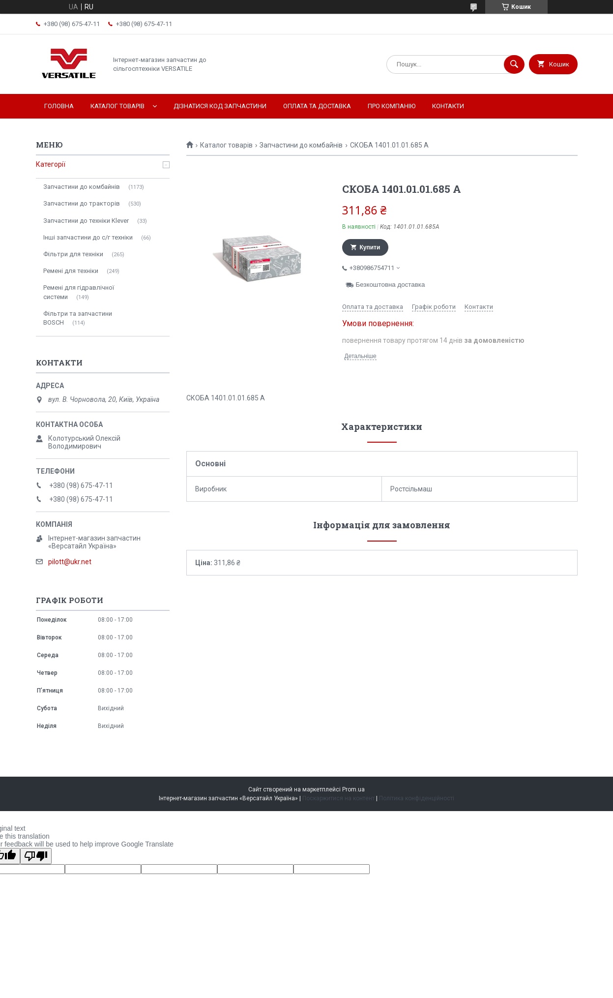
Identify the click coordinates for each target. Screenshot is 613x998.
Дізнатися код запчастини (220, 106)
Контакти (448, 106)
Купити (370, 247)
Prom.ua (353, 789)
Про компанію (391, 106)
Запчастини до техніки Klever (86, 220)
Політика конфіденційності (416, 798)
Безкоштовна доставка (390, 284)
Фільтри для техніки (73, 254)
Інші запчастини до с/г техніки (88, 237)
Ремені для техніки (70, 270)
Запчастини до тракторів (81, 203)
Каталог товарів (117, 106)
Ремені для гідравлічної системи (78, 292)
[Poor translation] (36, 856)
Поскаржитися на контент (338, 798)
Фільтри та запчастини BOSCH (77, 318)
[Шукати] (514, 64)
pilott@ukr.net (69, 562)
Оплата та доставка (317, 106)
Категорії (50, 164)
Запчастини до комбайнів (301, 145)
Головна (59, 106)
